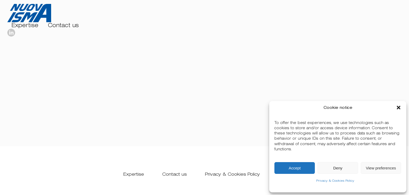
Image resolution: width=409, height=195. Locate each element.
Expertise (24, 25)
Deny (337, 168)
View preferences (381, 168)
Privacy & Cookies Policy (335, 180)
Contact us (63, 25)
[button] (398, 107)
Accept (295, 168)
